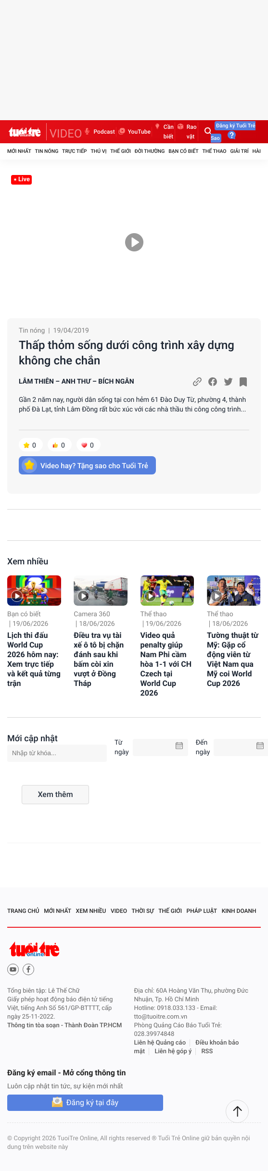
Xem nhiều (27, 562)
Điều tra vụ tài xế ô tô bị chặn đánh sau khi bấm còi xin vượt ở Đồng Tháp (99, 659)
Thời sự (143, 911)
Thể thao (214, 151)
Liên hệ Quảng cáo (160, 1042)
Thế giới (120, 151)
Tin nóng (47, 151)
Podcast (99, 132)
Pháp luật (202, 911)
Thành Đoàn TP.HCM (93, 1025)
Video (119, 911)
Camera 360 (92, 614)
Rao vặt (186, 131)
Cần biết (163, 131)
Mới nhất (19, 151)
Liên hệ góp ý (172, 1051)
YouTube (134, 132)
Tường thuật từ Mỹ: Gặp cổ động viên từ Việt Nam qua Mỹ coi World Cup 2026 (232, 659)
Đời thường (150, 151)
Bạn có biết (183, 151)
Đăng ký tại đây (92, 1102)
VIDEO (66, 133)
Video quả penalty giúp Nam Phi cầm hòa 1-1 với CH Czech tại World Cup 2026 (165, 664)
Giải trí (239, 151)
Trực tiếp (74, 151)
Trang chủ (23, 911)
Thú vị (98, 151)
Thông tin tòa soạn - (35, 1025)
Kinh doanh (239, 911)
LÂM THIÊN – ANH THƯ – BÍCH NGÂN (76, 382)
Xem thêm (55, 794)
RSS (207, 1051)
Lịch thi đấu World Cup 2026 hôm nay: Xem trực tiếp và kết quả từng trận (34, 659)
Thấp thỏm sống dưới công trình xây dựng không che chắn (126, 352)
